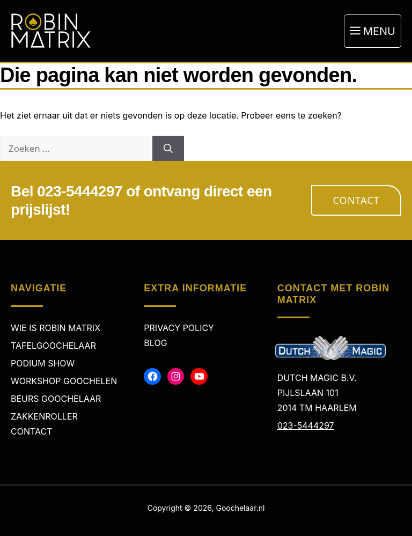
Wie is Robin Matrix (55, 327)
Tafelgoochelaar (53, 345)
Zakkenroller (44, 416)
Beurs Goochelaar (56, 398)
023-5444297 (305, 425)
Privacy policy (179, 327)
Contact (356, 200)
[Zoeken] (168, 148)
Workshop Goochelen (64, 381)
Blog (155, 342)
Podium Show (43, 363)
